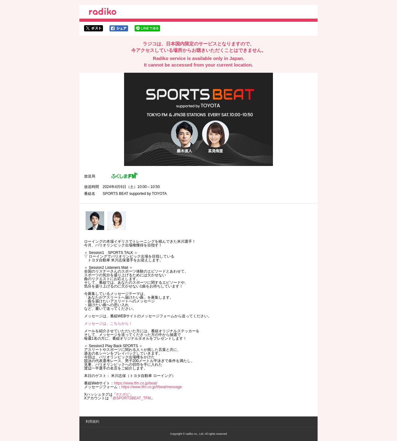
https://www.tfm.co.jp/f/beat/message (151, 387)
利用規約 (92, 421)
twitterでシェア (93, 28)
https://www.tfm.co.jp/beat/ (135, 383)
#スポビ (123, 394)
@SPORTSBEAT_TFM (132, 398)
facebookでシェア (118, 28)
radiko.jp (102, 12)
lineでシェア (147, 28)
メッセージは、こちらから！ (108, 323)
